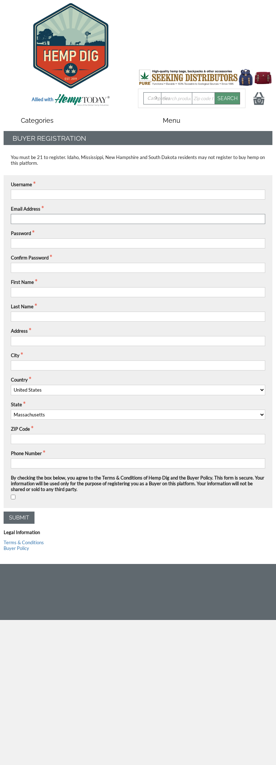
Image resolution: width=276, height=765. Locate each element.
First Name (22, 282)
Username (21, 184)
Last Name (22, 306)
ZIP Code (20, 429)
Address (19, 331)
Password (21, 233)
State (16, 404)
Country (19, 380)
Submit (19, 517)
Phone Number (26, 453)
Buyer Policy (16, 548)
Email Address (25, 209)
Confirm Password (30, 258)
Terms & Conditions (24, 542)
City (15, 355)
